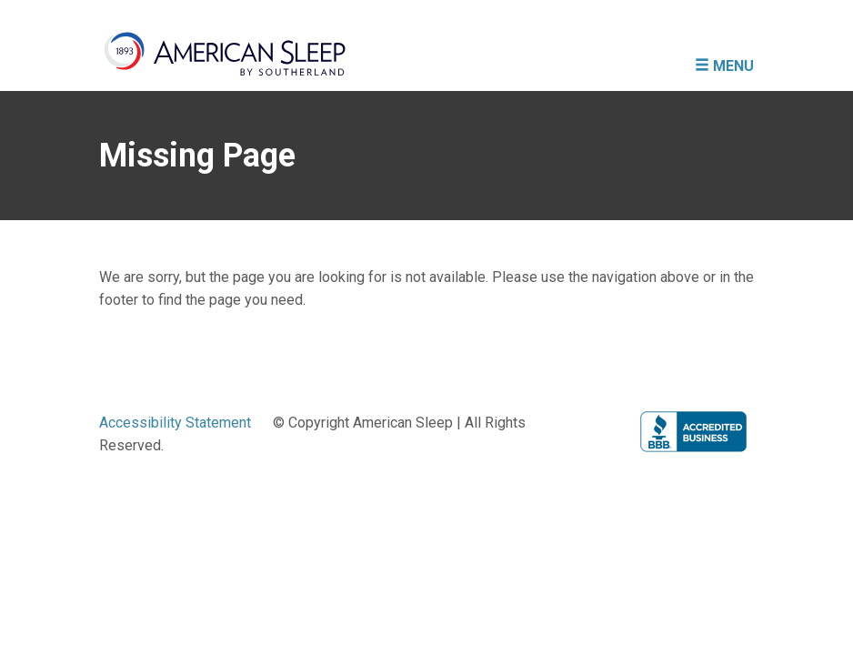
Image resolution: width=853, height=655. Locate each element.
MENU (724, 65)
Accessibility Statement (175, 422)
